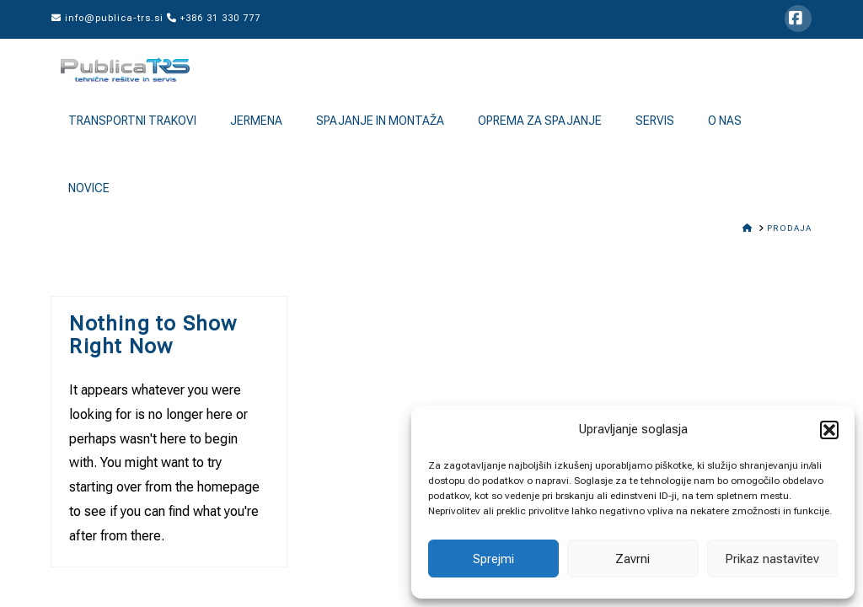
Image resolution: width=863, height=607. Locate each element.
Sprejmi (493, 559)
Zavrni (632, 559)
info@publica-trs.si (107, 18)
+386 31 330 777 (213, 18)
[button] (829, 430)
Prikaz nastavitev (772, 559)
